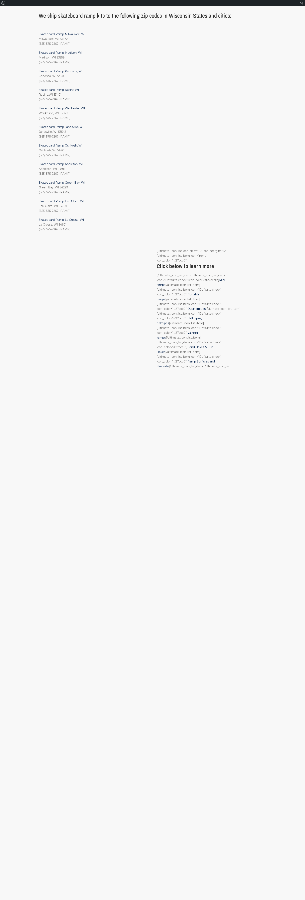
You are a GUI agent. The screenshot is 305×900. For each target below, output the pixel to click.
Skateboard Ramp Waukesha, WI (62, 108)
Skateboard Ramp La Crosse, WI (61, 220)
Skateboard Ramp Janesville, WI (61, 127)
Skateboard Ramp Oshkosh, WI (61, 145)
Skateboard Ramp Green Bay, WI (62, 182)
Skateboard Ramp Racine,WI (59, 90)
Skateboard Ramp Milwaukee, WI (62, 34)
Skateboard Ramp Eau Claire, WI (61, 201)
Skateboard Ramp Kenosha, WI (61, 71)
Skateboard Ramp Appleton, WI (61, 164)
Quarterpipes (196, 309)
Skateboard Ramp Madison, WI (60, 52)
